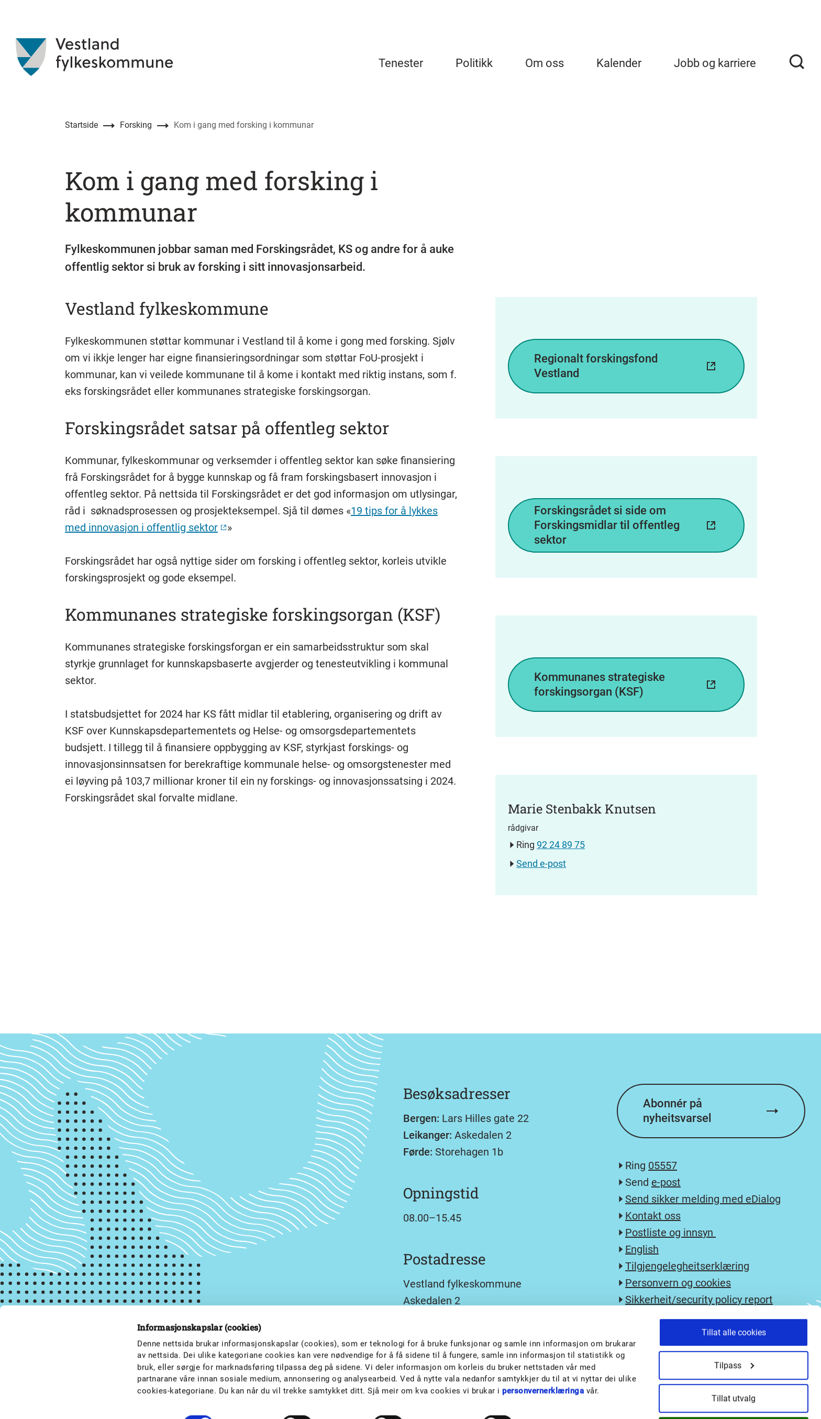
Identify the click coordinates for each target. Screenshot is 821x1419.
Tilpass (734, 1326)
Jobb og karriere (715, 63)
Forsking (136, 125)
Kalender (618, 63)
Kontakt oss (653, 1215)
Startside (81, 125)
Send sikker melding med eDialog (703, 1199)
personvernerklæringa (543, 1351)
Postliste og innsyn (670, 1232)
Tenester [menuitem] (401, 63)
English (642, 1249)
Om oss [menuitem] (544, 63)
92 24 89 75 (561, 844)
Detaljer (546, 1385)
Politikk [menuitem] (474, 63)
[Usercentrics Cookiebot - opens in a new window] (68, 1398)
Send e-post (541, 863)
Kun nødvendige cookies (734, 1392)
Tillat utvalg (734, 1359)
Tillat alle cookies (734, 1293)
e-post (666, 1182)
